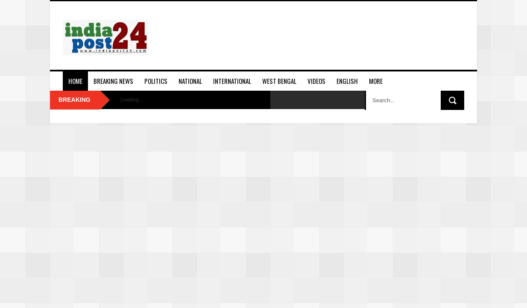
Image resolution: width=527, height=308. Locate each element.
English (347, 81)
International (232, 81)
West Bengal (279, 81)
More (376, 81)
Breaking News (113, 81)
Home (75, 81)
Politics (155, 81)
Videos (316, 81)
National (190, 81)
